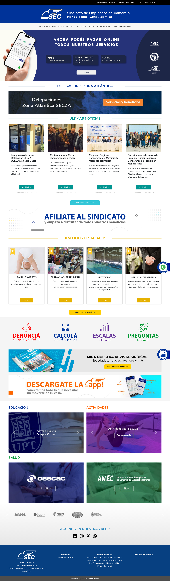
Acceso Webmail (143, 554)
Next (163, 514)
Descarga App (151, 2)
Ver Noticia (26, 187)
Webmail (130, 2)
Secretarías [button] (44, 26)
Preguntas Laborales (122, 26)
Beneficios (81, 26)
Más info (26, 300)
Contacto (139, 2)
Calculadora (93, 26)
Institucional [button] (57, 26)
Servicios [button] (70, 26)
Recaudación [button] (105, 26)
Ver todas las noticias (85, 202)
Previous (7, 514)
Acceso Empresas (116, 2)
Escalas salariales (100, 2)
